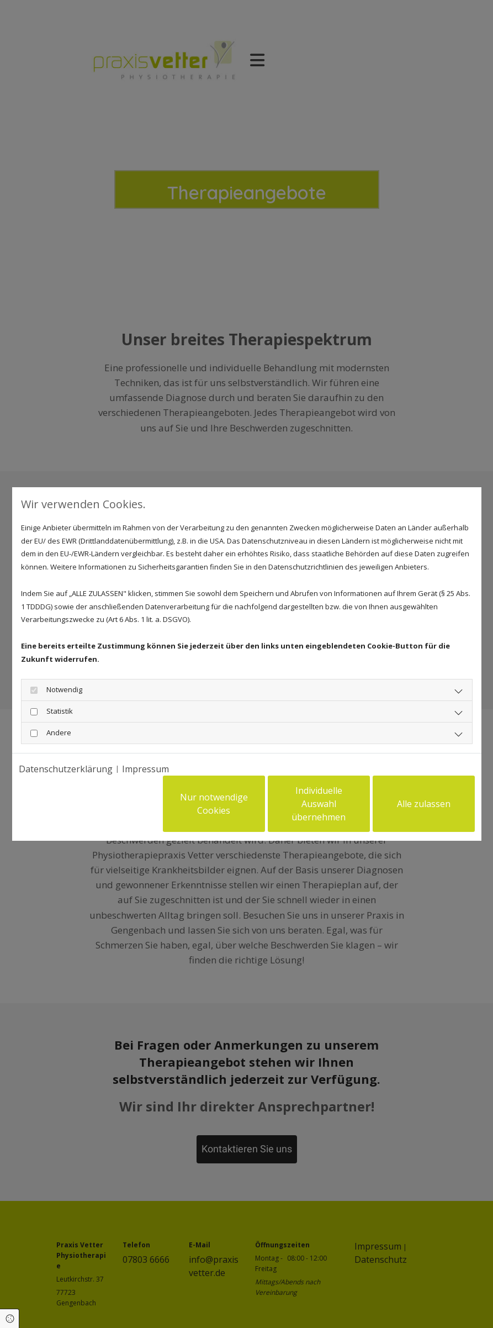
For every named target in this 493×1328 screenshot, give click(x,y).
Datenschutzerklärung (66, 769)
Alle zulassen (423, 804)
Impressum (145, 769)
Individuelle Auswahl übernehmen (318, 803)
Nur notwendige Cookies (214, 803)
